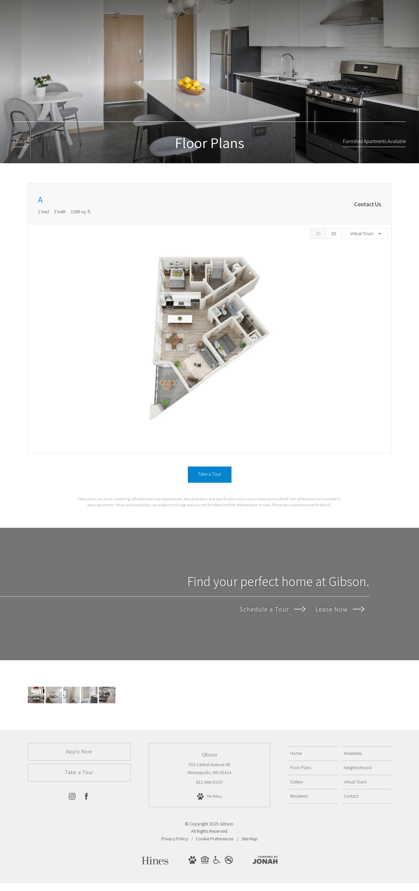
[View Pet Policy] (209, 796)
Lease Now (339, 609)
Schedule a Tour (272, 609)
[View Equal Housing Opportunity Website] (205, 861)
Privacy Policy (174, 839)
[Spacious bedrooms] (53, 695)
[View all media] (366, 233)
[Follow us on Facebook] (86, 797)
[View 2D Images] (318, 233)
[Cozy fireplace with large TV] (36, 695)
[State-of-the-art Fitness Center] (104, 695)
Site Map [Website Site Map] (249, 839)
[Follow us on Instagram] (72, 797)
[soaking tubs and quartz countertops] (87, 695)
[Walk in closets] (70, 695)
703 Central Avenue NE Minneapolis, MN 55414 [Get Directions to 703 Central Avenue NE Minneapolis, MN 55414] (209, 768)
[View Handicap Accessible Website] (217, 861)
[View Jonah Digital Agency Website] (265, 861)
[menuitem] (313, 754)
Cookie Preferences (215, 839)
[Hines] (155, 863)
